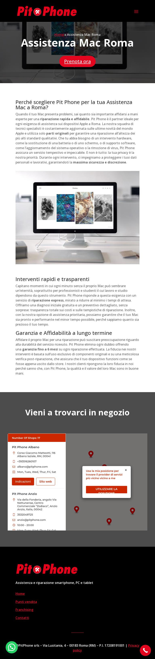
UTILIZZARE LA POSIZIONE (106, 490)
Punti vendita (26, 602)
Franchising (24, 609)
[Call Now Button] (145, 650)
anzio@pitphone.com (31, 519)
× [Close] (126, 470)
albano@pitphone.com (32, 466)
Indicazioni (23, 481)
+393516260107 (27, 461)
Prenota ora (77, 61)
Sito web (45, 481)
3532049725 (25, 514)
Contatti (22, 617)
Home (59, 34)
